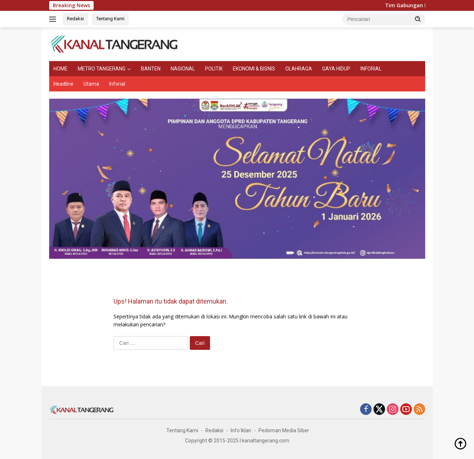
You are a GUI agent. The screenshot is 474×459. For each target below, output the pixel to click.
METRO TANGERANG (101, 69)
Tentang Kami (110, 18)
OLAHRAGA (298, 69)
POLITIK (214, 69)
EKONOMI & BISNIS (254, 69)
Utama (91, 84)
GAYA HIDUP (336, 69)
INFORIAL (370, 69)
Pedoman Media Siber (284, 430)
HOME (61, 69)
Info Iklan (241, 430)
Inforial (117, 84)
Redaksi (75, 18)
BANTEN (151, 69)
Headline (63, 84)
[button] (418, 19)
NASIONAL (183, 69)
